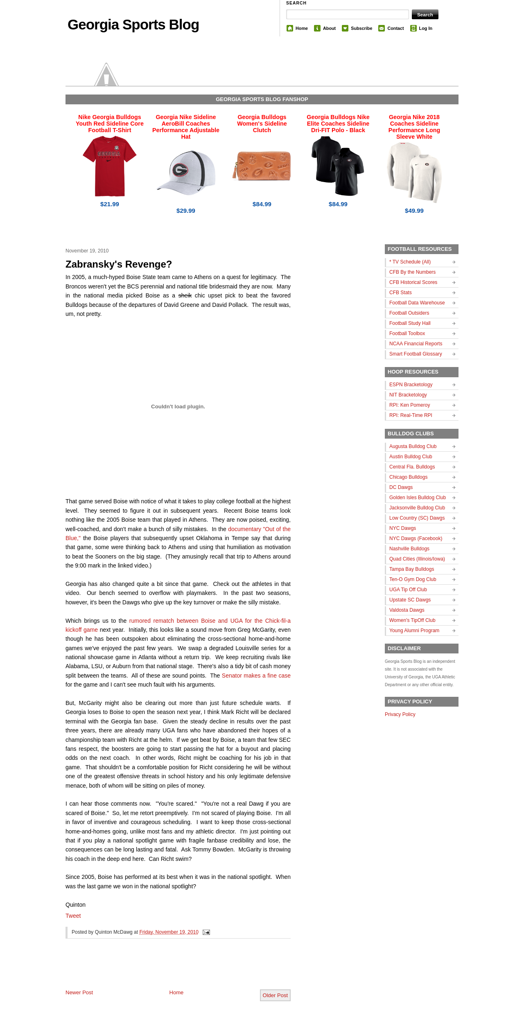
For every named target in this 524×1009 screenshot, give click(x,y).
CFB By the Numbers (412, 272)
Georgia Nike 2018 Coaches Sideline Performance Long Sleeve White (414, 127)
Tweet (73, 915)
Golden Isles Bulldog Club (417, 497)
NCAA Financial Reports (415, 344)
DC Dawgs (401, 487)
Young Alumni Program (414, 630)
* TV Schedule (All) (410, 262)
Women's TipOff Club (412, 620)
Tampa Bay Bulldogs (411, 569)
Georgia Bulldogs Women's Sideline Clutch (262, 123)
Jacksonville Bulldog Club (417, 508)
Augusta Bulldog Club (412, 446)
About (329, 28)
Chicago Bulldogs (408, 477)
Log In (425, 28)
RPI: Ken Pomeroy (409, 405)
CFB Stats (400, 292)
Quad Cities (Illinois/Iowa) (417, 559)
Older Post (275, 995)
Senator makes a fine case (256, 675)
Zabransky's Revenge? (119, 264)
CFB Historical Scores (413, 282)
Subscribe (361, 28)
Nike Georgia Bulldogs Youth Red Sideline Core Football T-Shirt (110, 123)
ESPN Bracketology (410, 384)
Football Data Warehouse (417, 303)
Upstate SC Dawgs (410, 600)
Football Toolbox (407, 333)
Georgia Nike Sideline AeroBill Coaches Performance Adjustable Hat (185, 127)
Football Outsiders (409, 313)
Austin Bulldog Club (410, 456)
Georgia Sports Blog (133, 24)
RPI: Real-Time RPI (410, 415)
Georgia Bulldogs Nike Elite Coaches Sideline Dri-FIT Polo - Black (338, 123)
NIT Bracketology (408, 395)
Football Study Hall (410, 323)
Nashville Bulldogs (409, 549)
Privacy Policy (400, 714)
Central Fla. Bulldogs (412, 467)
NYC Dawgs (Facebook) (415, 538)
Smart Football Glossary (415, 354)
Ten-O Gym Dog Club (412, 579)
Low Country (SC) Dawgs (417, 518)
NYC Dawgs (402, 528)
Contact (395, 28)
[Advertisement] (161, 970)
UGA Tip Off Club (408, 589)
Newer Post (79, 992)
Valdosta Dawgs (407, 610)
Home (302, 28)
